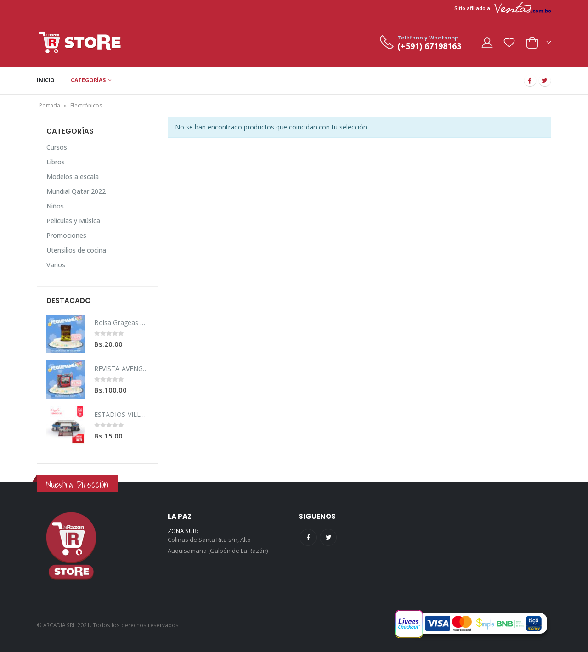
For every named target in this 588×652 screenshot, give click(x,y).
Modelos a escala (72, 176)
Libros (55, 161)
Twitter (328, 537)
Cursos (56, 147)
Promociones (66, 235)
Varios (55, 264)
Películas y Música (73, 220)
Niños (55, 206)
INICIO (46, 80)
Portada (49, 105)
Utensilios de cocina (76, 250)
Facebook (308, 537)
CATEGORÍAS (88, 80)
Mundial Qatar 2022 (76, 191)
